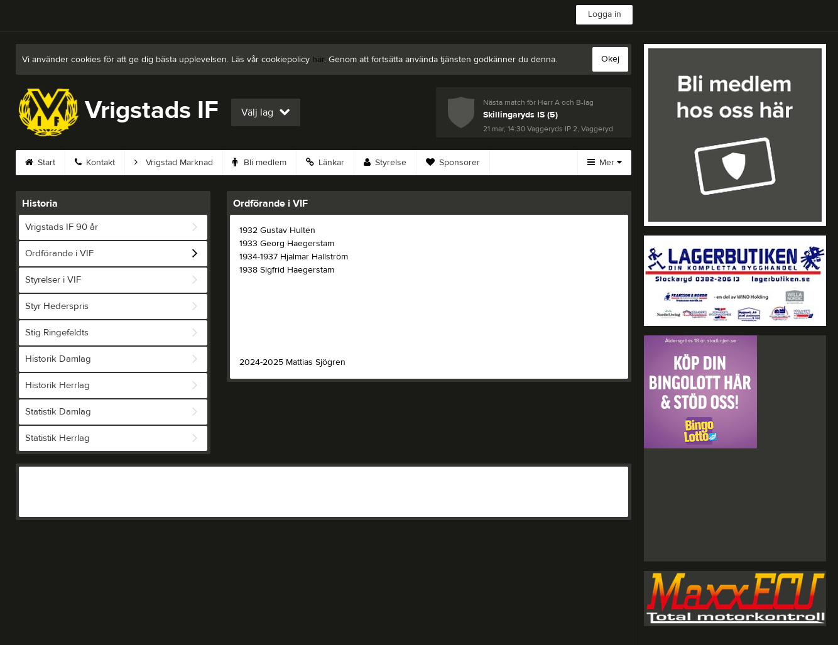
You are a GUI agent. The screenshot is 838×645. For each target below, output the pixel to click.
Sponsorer (453, 162)
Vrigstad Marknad (173, 162)
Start (40, 162)
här (318, 59)
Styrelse (385, 162)
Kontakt (95, 162)
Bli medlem (259, 162)
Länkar (325, 162)
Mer (604, 162)
